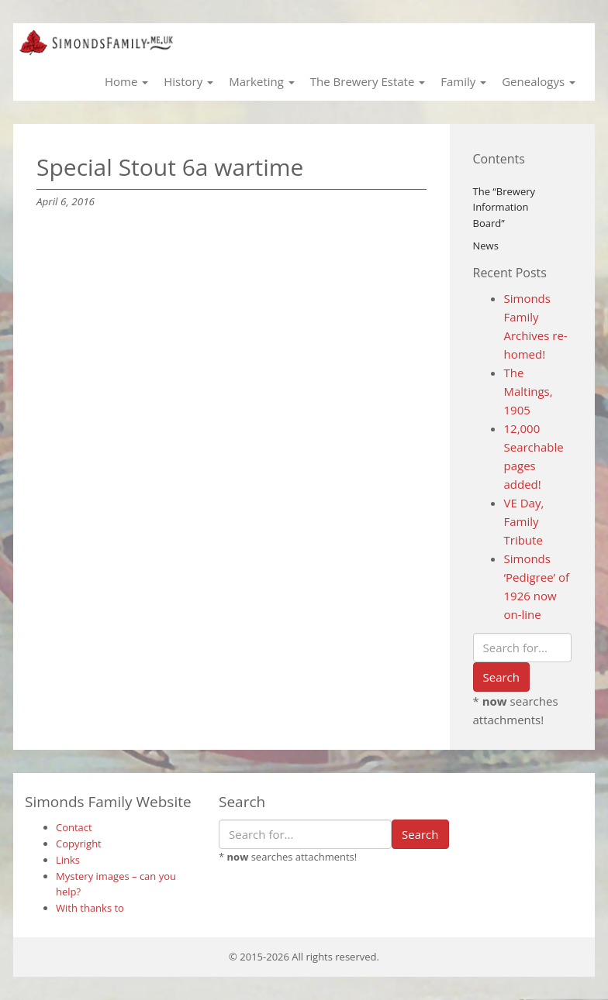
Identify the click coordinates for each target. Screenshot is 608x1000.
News (486, 246)
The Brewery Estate (367, 81)
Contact (74, 827)
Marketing (262, 81)
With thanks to (90, 908)
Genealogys (538, 81)
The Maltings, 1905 (528, 391)
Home (126, 81)
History (188, 81)
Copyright (79, 844)
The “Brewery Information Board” (504, 207)
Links (68, 860)
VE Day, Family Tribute (524, 521)
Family (463, 81)
